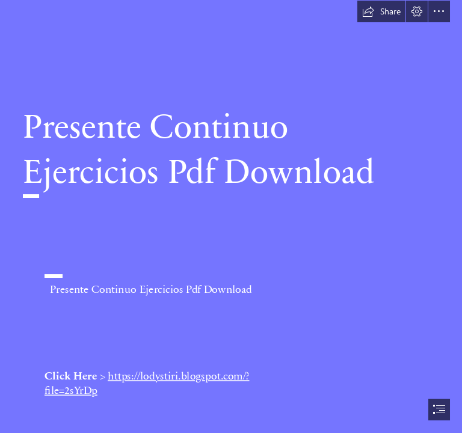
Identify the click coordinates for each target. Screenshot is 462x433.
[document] (231, 216)
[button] (381, 11)
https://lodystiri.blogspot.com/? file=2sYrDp (147, 382)
